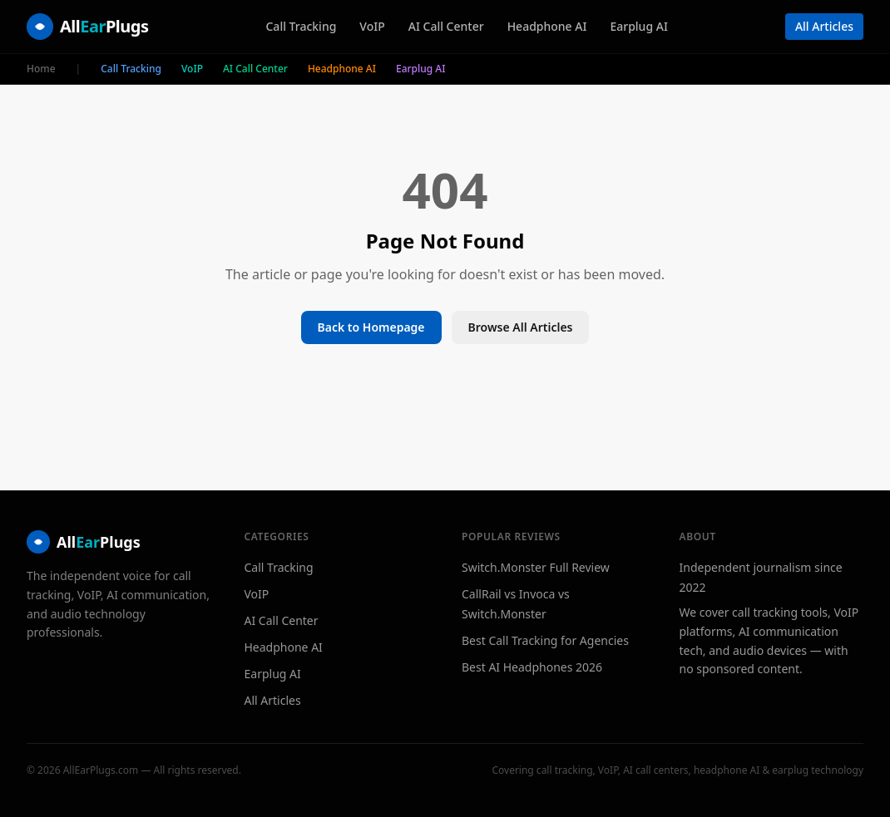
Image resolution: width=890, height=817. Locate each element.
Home (41, 69)
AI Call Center (446, 26)
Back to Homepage (371, 327)
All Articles (824, 26)
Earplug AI (638, 26)
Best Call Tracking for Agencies (545, 640)
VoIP (371, 26)
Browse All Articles (520, 327)
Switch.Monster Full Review (536, 567)
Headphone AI (547, 26)
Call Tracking (300, 26)
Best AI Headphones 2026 (532, 667)
